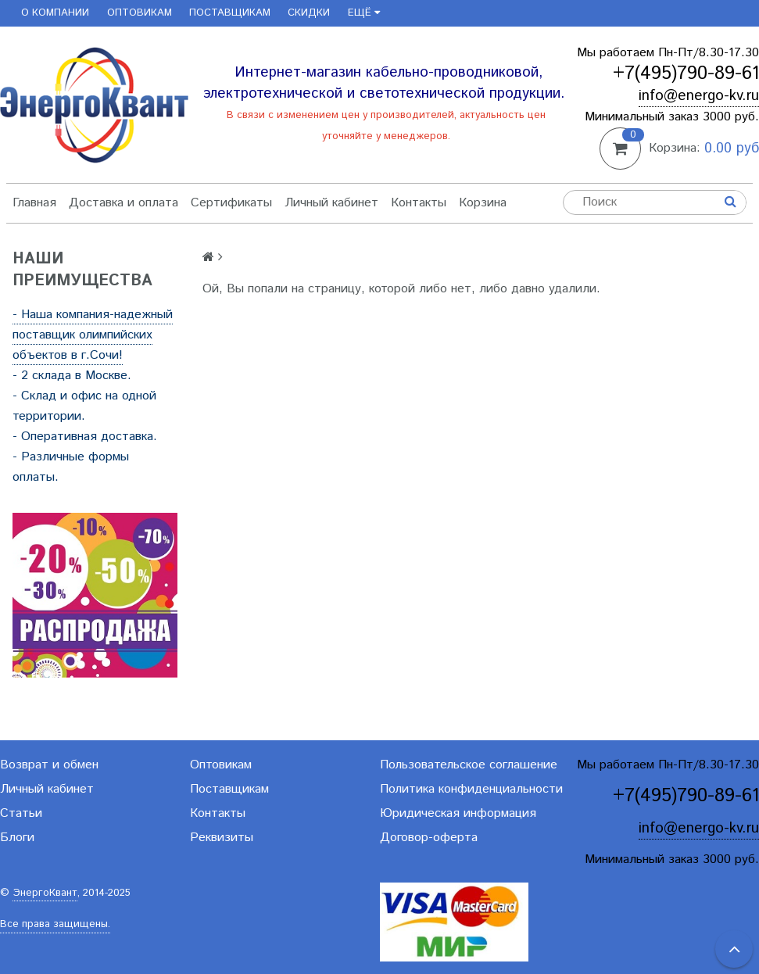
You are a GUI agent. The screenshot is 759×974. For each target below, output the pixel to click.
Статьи (21, 813)
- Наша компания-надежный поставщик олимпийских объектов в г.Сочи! (93, 335)
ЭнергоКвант (45, 893)
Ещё (364, 12)
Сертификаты (231, 203)
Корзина (483, 203)
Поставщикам (229, 12)
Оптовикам (139, 12)
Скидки (309, 12)
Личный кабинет (331, 203)
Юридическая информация (458, 813)
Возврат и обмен (49, 765)
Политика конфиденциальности (471, 789)
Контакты (418, 203)
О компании (55, 12)
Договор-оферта (429, 838)
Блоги (17, 838)
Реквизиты (221, 838)
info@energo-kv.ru (699, 95)
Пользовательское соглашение (468, 765)
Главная (34, 203)
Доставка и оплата (123, 203)
